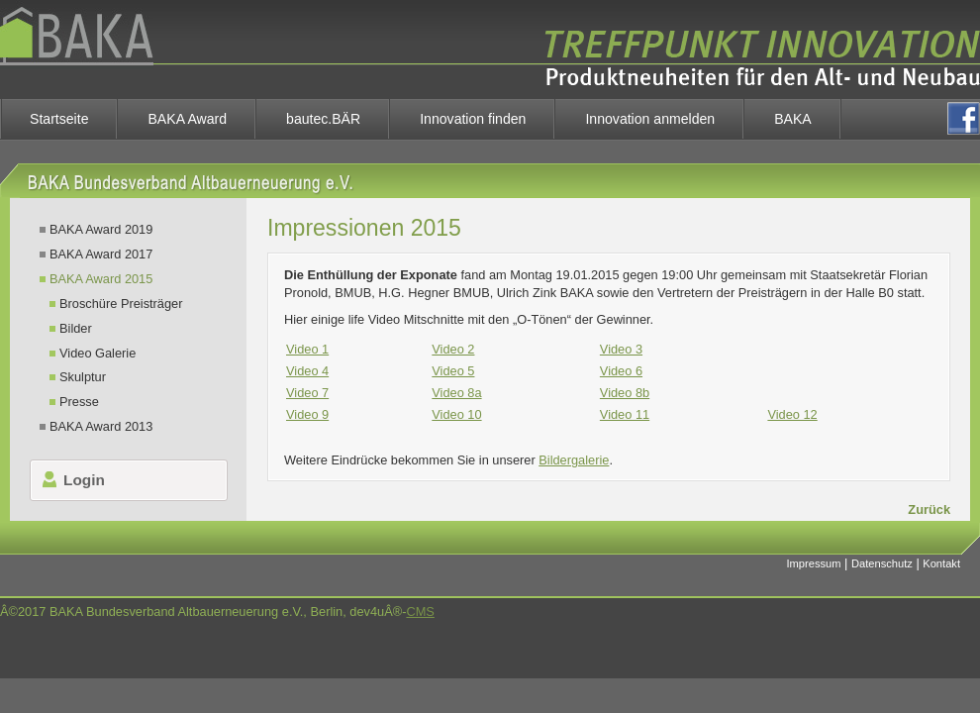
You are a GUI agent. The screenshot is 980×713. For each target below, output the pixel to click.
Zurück (929, 509)
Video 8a (456, 392)
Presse (79, 401)
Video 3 (621, 349)
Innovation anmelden (650, 119)
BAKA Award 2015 (100, 278)
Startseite (59, 119)
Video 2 (453, 349)
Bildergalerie (574, 460)
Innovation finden (473, 119)
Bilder (75, 328)
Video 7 (307, 392)
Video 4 (307, 370)
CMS (420, 611)
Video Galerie (97, 353)
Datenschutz (882, 563)
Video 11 (624, 414)
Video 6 (621, 370)
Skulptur (82, 376)
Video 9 (307, 414)
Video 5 (453, 370)
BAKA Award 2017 (100, 254)
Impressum (814, 563)
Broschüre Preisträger (120, 303)
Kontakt (941, 563)
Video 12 (792, 414)
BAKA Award (187, 119)
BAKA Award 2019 (100, 229)
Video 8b (624, 392)
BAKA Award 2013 (100, 426)
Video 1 (307, 349)
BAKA (793, 119)
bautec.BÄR (323, 119)
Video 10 (456, 414)
